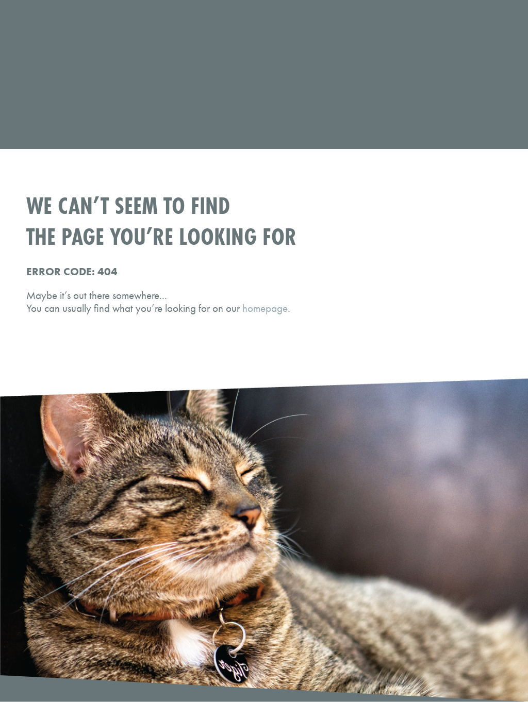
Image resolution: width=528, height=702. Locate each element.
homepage (265, 308)
